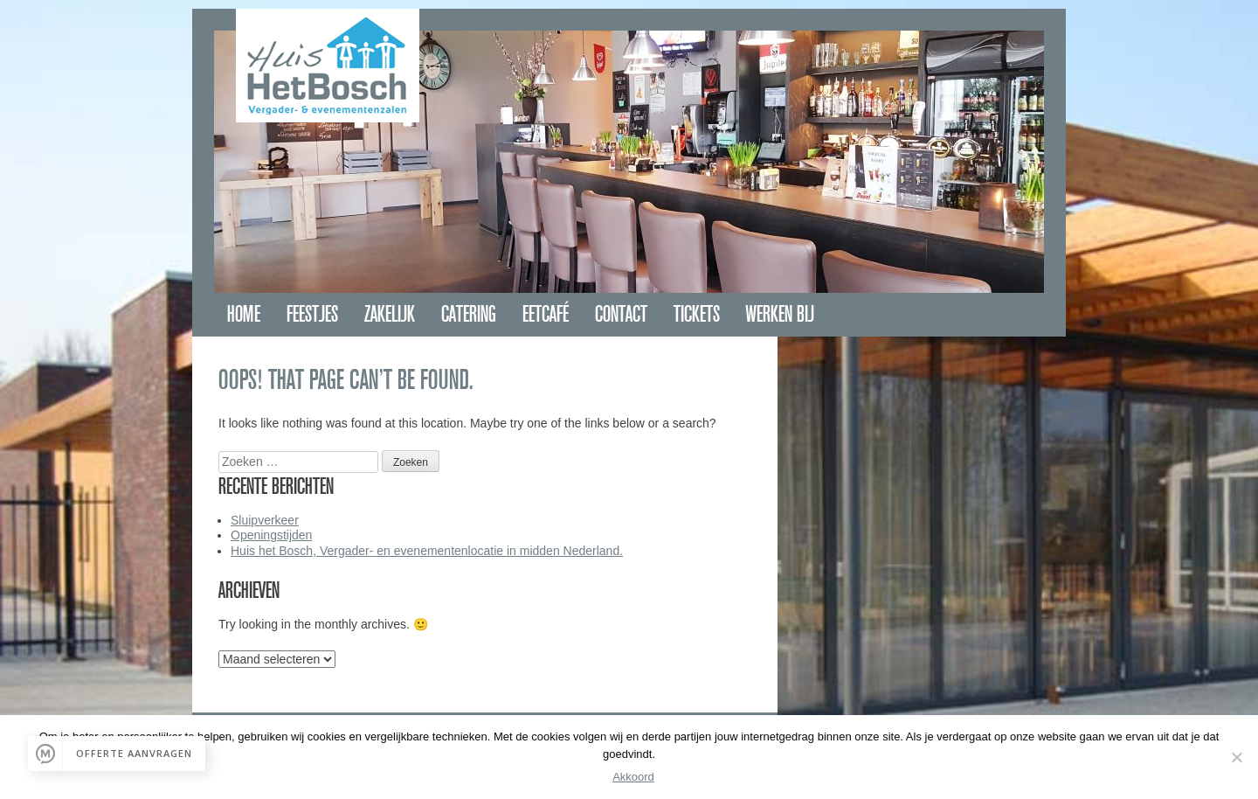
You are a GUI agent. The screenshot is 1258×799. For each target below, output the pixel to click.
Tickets (697, 314)
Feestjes (312, 314)
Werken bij (780, 314)
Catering (468, 314)
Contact (621, 314)
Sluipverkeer (265, 520)
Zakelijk (389, 314)
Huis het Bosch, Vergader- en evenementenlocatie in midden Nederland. (427, 551)
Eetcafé (545, 314)
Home (243, 314)
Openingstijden (271, 535)
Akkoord (633, 776)
